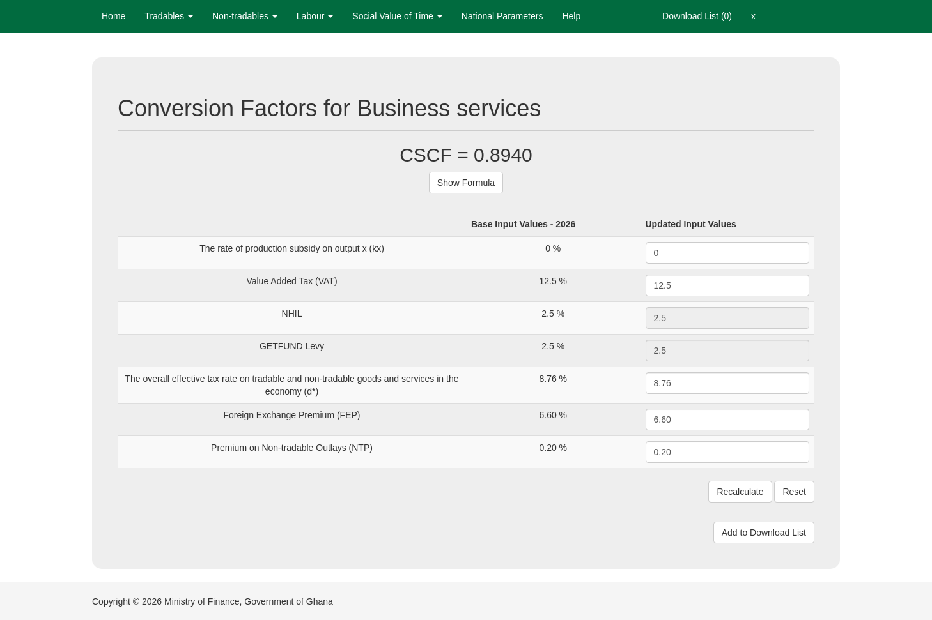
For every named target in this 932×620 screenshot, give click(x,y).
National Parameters (502, 16)
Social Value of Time (397, 16)
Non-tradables (244, 16)
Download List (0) (697, 16)
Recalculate (740, 492)
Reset (794, 492)
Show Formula (466, 183)
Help (571, 16)
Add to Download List (764, 532)
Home (113, 16)
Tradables (168, 16)
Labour (315, 16)
